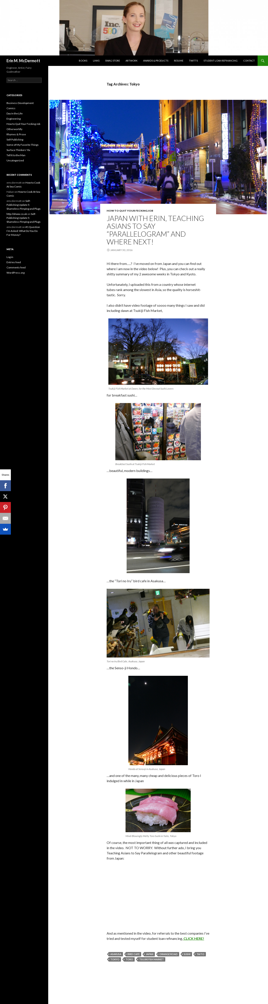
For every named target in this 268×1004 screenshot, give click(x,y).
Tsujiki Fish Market (151, 959)
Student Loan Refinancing (220, 60)
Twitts (193, 60)
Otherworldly (14, 129)
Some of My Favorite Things (23, 144)
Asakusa (115, 954)
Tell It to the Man (16, 155)
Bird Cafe (133, 954)
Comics (11, 108)
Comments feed (16, 267)
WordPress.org (16, 272)
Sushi (187, 954)
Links (96, 60)
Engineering (14, 118)
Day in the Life (15, 113)
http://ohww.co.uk (17, 214)
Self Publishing (15, 139)
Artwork (131, 60)
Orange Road (168, 954)
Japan (149, 954)
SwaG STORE (112, 60)
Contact (249, 60)
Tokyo (114, 959)
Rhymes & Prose (16, 134)
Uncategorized (15, 160)
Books (83, 60)
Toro (129, 959)
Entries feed (14, 262)
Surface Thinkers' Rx (18, 150)
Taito (200, 954)
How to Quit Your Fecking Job (130, 210)
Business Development (20, 103)
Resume (178, 60)
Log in (10, 257)
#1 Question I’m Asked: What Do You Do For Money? (23, 230)
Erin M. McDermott (23, 60)
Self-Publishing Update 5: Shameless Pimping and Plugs (24, 204)
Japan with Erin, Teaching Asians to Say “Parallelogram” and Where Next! (155, 230)
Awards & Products (155, 60)
